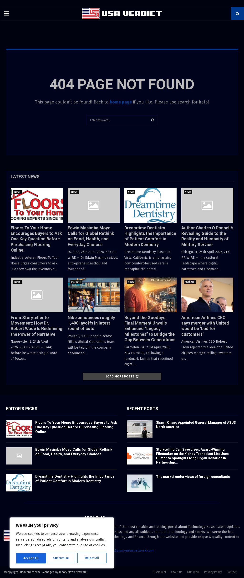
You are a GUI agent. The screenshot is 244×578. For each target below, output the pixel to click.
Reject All (62, 558)
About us (176, 572)
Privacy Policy (213, 572)
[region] (62, 543)
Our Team (193, 572)
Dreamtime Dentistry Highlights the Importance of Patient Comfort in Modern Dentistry (75, 478)
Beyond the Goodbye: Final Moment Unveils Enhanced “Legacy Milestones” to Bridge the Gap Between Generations (149, 328)
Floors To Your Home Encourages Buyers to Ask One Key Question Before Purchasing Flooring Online (36, 239)
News (17, 192)
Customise (31, 558)
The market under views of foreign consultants (193, 477)
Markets (76, 281)
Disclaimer (159, 572)
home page (121, 102)
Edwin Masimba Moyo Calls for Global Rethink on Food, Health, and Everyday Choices (73, 451)
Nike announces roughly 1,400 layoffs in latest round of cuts (91, 323)
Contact (232, 572)
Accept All (93, 558)
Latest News (25, 176)
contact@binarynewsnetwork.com (127, 550)
